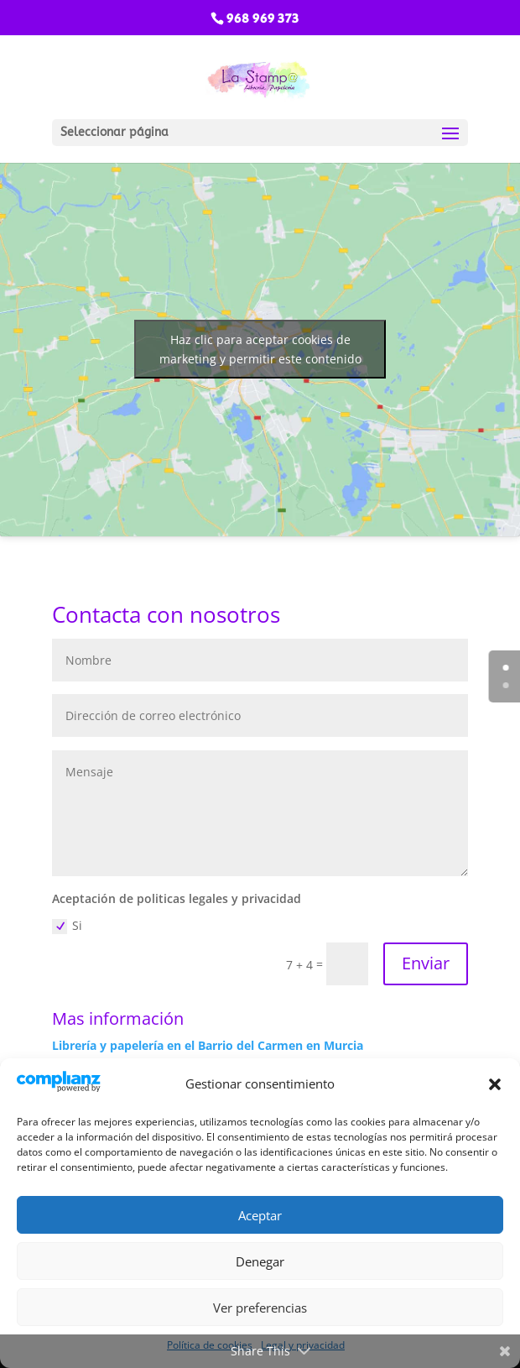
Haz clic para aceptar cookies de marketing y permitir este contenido (260, 349)
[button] (494, 1084)
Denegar (260, 1261)
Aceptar (260, 1215)
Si (67, 925)
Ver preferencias (260, 1307)
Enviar (426, 963)
